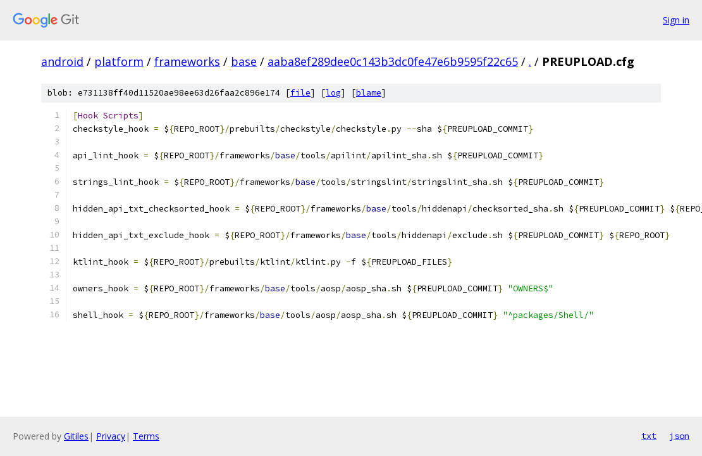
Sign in (676, 20)
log (333, 92)
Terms (146, 436)
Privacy (110, 436)
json (679, 435)
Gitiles (76, 436)
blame (368, 92)
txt (648, 435)
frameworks (187, 61)
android (62, 61)
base (244, 61)
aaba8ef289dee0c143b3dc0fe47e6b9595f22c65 (393, 61)
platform (119, 61)
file (300, 92)
